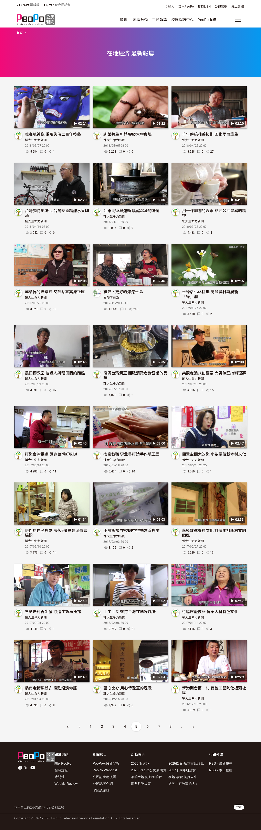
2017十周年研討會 (182, 770)
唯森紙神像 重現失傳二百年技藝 (53, 134)
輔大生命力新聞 (36, 140)
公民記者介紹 (103, 783)
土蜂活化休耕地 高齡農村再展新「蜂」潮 (210, 294)
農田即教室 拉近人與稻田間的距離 (55, 372)
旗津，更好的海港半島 (123, 291)
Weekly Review (66, 783)
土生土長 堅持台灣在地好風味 (129, 611)
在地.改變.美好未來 (182, 777)
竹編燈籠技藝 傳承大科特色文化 (210, 611)
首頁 (20, 33)
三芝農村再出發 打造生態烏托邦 (53, 611)
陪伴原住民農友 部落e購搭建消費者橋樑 (56, 532)
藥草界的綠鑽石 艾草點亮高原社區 (55, 291)
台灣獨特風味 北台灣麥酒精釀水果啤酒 (57, 213)
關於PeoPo (62, 763)
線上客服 (237, 6)
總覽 (123, 20)
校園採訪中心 (182, 20)
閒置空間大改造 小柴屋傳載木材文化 (214, 454)
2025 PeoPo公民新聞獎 (148, 770)
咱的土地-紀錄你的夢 (146, 777)
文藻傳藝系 (111, 297)
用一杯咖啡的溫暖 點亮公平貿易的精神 (214, 213)
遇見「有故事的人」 (183, 783)
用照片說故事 (141, 783)
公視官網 (221, 6)
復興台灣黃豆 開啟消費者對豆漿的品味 (135, 375)
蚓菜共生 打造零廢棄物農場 (127, 134)
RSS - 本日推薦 (220, 770)
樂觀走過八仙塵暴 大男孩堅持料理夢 (214, 372)
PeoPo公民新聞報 (106, 763)
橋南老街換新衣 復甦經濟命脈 (51, 687)
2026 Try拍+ (140, 763)
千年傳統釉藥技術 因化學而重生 (210, 134)
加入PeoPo (186, 6)
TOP (239, 807)
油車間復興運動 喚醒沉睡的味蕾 (131, 210)
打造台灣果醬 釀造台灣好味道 (51, 454)
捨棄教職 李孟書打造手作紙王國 (131, 454)
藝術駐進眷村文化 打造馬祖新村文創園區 (214, 532)
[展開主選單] (238, 20)
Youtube (33, 768)
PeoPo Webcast (105, 770)
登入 (171, 6)
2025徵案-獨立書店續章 (186, 763)
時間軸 (59, 777)
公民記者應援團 (104, 777)
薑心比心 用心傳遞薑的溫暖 (127, 687)
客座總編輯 (101, 790)
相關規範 (61, 770)
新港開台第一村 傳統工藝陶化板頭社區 (214, 690)
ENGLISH (204, 6)
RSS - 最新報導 (220, 763)
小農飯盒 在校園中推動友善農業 (131, 530)
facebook (20, 768)
